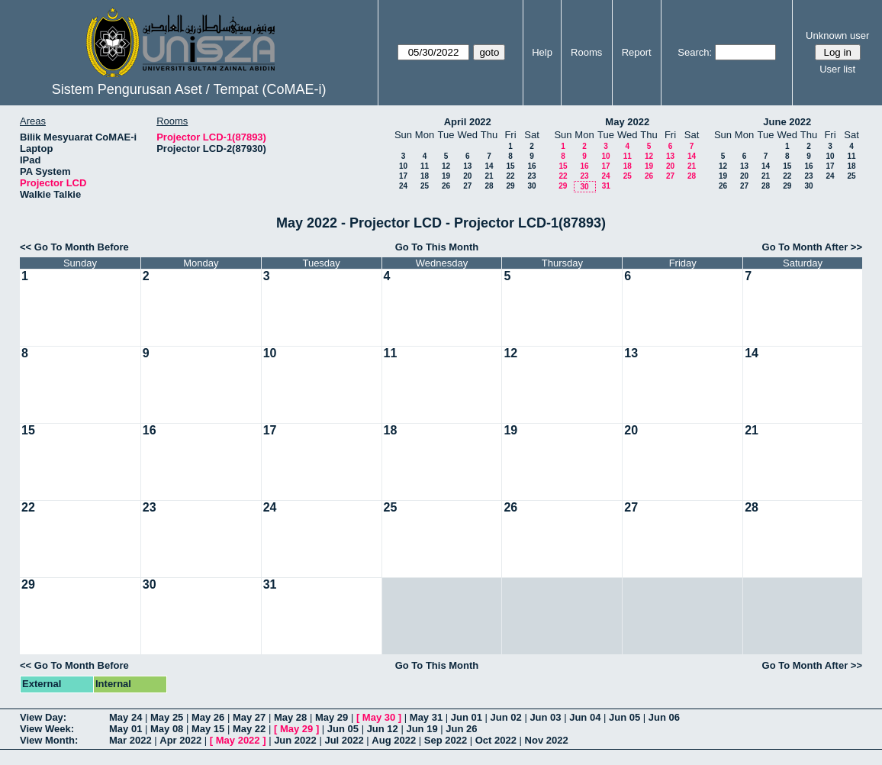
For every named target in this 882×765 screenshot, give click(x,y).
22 (510, 176)
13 (467, 166)
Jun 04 (584, 717)
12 (446, 166)
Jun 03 (545, 717)
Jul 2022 (343, 740)
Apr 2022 (180, 740)
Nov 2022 (546, 740)
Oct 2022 (496, 740)
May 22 (249, 728)
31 (606, 186)
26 (446, 186)
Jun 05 (624, 717)
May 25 (166, 717)
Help (542, 52)
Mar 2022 (130, 740)
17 (403, 176)
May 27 (249, 717)
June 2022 (787, 122)
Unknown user (837, 35)
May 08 (166, 728)
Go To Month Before (81, 247)
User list (837, 69)
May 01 (125, 728)
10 (403, 166)
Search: (695, 52)
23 (531, 176)
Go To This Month (437, 247)
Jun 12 (382, 728)
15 (510, 166)
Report (637, 52)
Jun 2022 (295, 740)
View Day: (43, 717)
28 (488, 186)
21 (488, 176)
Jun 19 (421, 728)
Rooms (586, 52)
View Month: (49, 740)
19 (446, 176)
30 (531, 186)
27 (467, 186)
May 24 (125, 717)
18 (424, 176)
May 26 (208, 717)
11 (424, 166)
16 (531, 166)
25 (424, 186)
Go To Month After (805, 247)
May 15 (208, 728)
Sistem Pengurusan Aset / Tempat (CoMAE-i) (189, 89)
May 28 (290, 717)
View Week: (47, 728)
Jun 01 (466, 717)
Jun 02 (506, 717)
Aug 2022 (394, 740)
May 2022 (627, 122)
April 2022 (467, 122)
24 (403, 186)
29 (510, 186)
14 (488, 166)
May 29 (331, 717)
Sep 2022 (445, 740)
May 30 (378, 717)
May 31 (426, 717)
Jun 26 (461, 728)
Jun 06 (664, 717)
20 (467, 176)
